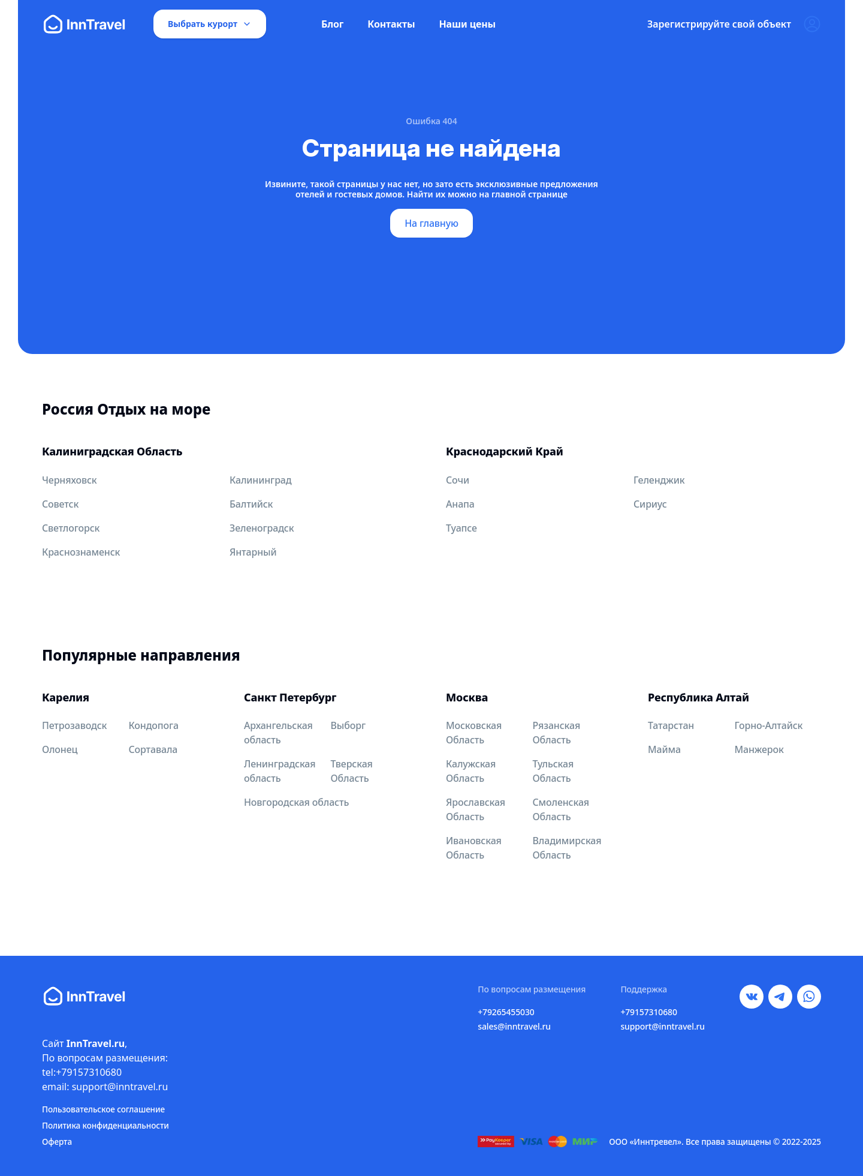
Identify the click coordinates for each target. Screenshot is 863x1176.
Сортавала (153, 749)
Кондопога (154, 725)
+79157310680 (648, 1012)
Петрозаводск (74, 725)
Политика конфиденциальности (105, 1125)
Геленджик (658, 480)
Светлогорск (70, 528)
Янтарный (253, 552)
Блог (332, 24)
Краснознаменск (81, 552)
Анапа (460, 504)
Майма (664, 749)
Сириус (650, 504)
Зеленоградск (262, 528)
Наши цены (467, 24)
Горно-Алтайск (769, 725)
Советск (60, 504)
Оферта (57, 1141)
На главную (431, 223)
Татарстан (671, 725)
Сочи (457, 480)
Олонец (59, 749)
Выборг (348, 725)
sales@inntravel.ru (514, 1026)
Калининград (260, 480)
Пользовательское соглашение (103, 1109)
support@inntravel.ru (662, 1026)
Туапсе (461, 528)
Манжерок (759, 749)
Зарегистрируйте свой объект (719, 24)
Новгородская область (296, 802)
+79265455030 (506, 1012)
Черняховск (69, 480)
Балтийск (251, 504)
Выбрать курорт (210, 23)
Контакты (391, 24)
